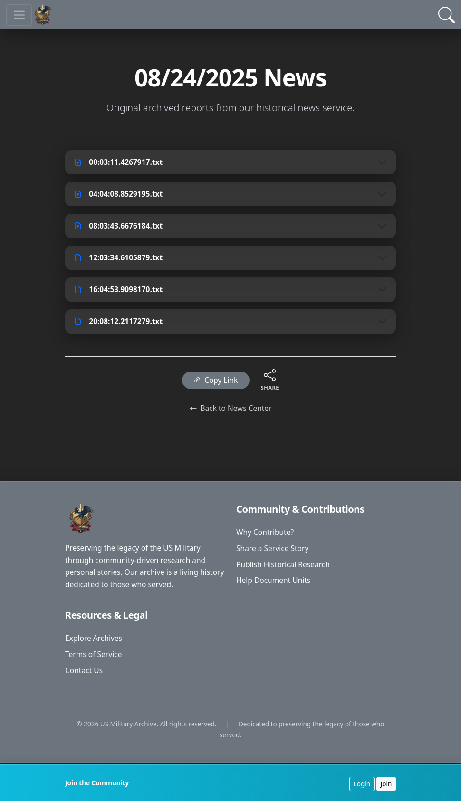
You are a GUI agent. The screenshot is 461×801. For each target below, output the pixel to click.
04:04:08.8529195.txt (120, 195)
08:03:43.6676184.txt (120, 227)
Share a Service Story (273, 555)
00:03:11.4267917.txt (120, 162)
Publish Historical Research (284, 571)
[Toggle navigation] (19, 15)
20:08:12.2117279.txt (120, 324)
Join (386, 783)
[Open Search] (446, 15)
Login (361, 783)
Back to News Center (230, 412)
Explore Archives (94, 646)
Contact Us (84, 679)
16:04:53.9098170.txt (120, 291)
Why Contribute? (266, 538)
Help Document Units (274, 587)
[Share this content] (271, 378)
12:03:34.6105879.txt (120, 259)
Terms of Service (94, 662)
